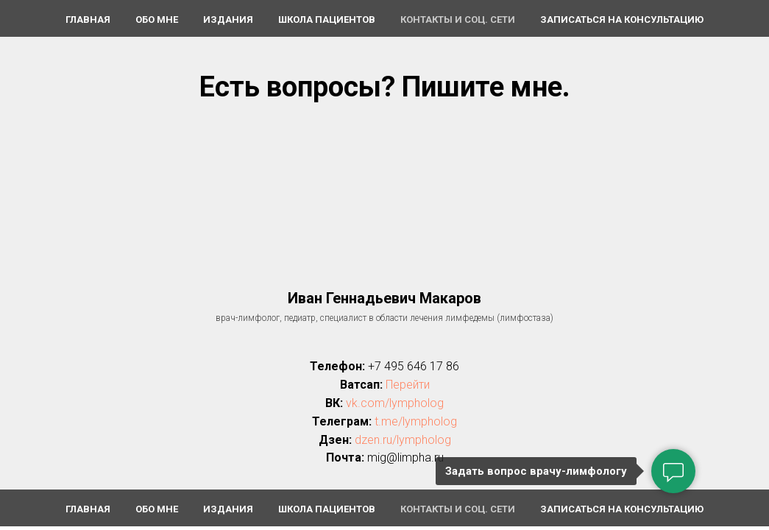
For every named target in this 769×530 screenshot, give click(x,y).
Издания (228, 19)
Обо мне (156, 19)
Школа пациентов (326, 19)
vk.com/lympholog (395, 403)
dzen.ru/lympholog (403, 440)
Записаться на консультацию (622, 19)
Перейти (408, 385)
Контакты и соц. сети (457, 19)
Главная (87, 19)
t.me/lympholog (416, 421)
